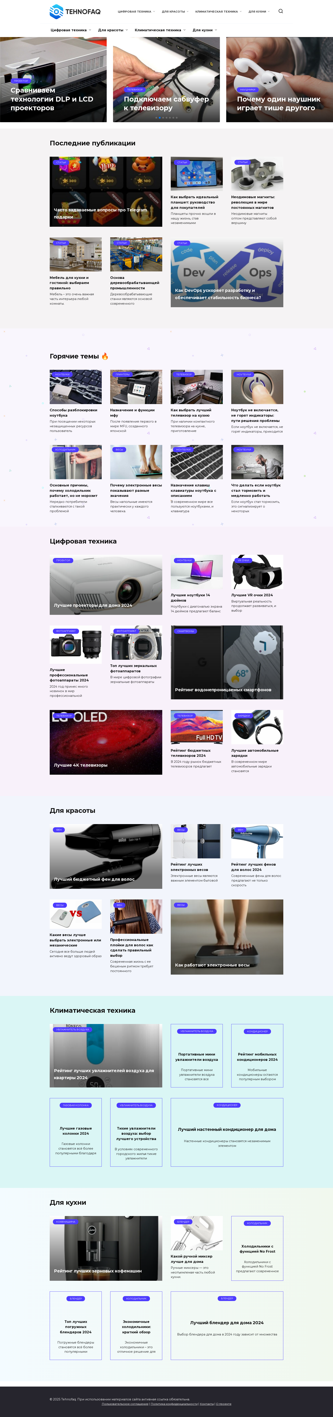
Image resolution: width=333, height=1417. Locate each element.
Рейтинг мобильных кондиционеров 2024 (257, 1059)
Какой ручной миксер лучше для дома (193, 1264)
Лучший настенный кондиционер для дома (227, 1138)
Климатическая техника (216, 11)
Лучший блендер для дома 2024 (227, 1328)
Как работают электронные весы (222, 965)
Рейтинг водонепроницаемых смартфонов (218, 686)
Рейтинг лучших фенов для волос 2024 (255, 867)
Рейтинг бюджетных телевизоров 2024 (192, 753)
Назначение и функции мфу (134, 412)
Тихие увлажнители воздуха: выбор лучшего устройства (136, 1138)
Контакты (207, 1404)
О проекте (223, 1404)
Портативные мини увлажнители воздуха (197, 1059)
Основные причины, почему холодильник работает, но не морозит (75, 490)
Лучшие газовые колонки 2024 (76, 1136)
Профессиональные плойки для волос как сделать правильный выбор (132, 947)
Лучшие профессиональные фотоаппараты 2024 (71, 674)
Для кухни (257, 11)
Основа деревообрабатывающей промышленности (135, 282)
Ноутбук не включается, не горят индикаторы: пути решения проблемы (257, 415)
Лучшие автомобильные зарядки (256, 753)
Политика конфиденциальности (174, 1404)
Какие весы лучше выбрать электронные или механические (73, 939)
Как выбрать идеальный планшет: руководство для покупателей (196, 202)
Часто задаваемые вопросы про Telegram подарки (99, 213)
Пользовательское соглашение (125, 1404)
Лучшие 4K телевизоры (88, 765)
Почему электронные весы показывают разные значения (132, 490)
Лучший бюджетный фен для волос (105, 879)
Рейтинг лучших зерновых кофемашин (92, 1272)
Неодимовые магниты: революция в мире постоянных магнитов (254, 202)
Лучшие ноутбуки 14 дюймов (192, 597)
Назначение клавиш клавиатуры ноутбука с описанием (195, 490)
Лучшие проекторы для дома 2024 (103, 605)
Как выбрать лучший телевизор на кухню (192, 412)
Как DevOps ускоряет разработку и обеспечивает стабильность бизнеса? (224, 290)
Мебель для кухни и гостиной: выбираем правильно (71, 282)
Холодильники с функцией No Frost (257, 1254)
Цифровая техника (134, 11)
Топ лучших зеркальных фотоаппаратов (135, 668)
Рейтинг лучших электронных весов (191, 867)
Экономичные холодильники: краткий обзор (136, 1331)
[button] (156, 118)
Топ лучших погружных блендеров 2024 (76, 1331)
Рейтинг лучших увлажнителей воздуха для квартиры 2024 (99, 1079)
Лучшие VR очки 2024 (253, 595)
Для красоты (173, 11)
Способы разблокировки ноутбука (75, 412)
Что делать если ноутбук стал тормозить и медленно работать (256, 490)
